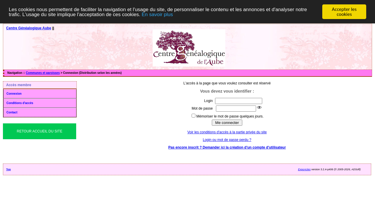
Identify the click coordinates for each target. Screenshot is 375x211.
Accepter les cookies (344, 11)
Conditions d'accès (19, 103)
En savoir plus (157, 14)
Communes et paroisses (43, 72)
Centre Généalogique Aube (28, 28)
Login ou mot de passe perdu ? (227, 140)
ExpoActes (304, 169)
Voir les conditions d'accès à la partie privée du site (227, 132)
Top (8, 169)
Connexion (14, 93)
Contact (11, 112)
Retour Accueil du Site (39, 131)
